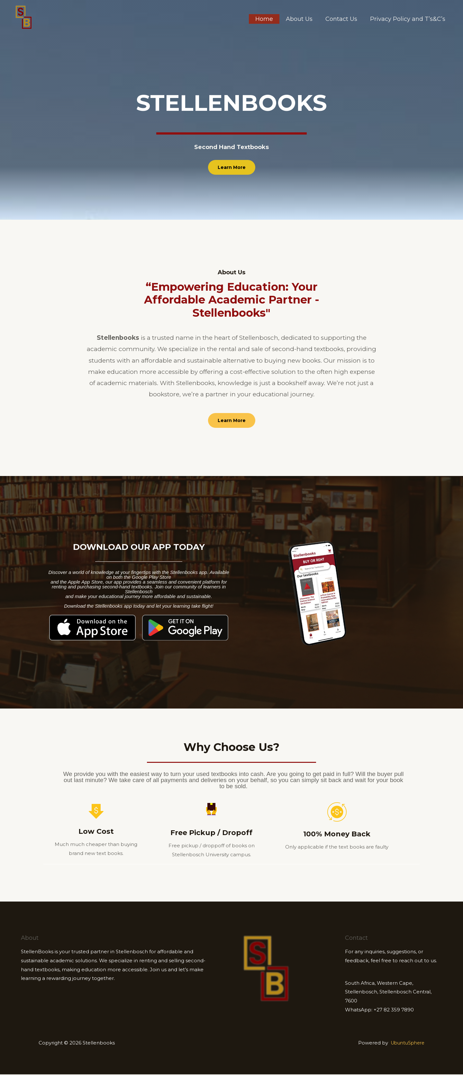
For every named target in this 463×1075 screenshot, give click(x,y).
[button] (231, 167)
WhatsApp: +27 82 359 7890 (379, 1010)
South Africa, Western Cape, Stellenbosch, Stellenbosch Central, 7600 (388, 993)
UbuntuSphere (405, 1043)
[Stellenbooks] (23, 16)
